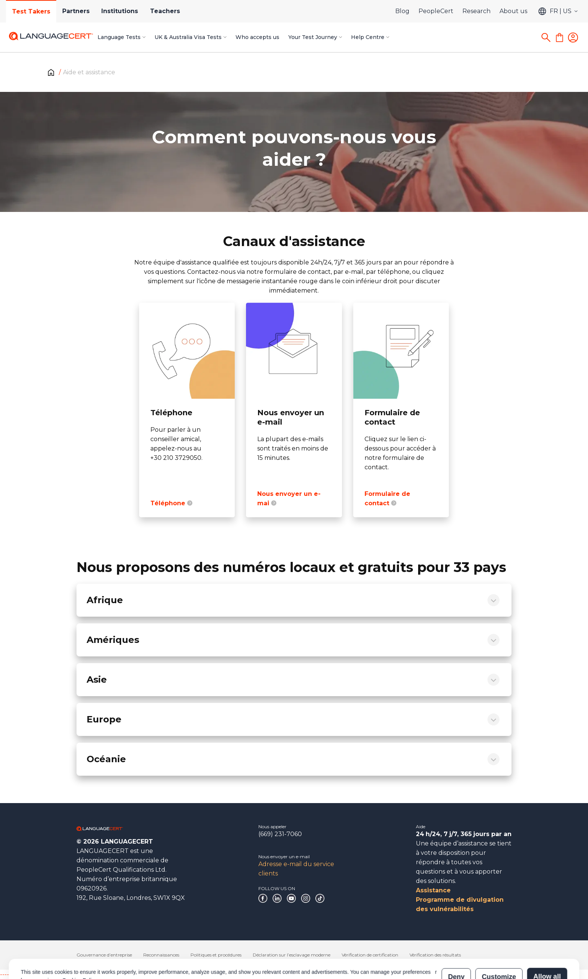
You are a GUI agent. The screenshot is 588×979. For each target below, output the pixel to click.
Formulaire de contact (387, 498)
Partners (76, 11)
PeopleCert (435, 11)
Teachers (165, 11)
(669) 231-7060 (280, 834)
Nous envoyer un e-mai (289, 498)
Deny (456, 942)
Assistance (433, 890)
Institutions (120, 11)
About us (513, 11)
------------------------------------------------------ (61, 974)
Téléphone (171, 503)
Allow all (547, 942)
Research (476, 11)
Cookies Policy (79, 946)
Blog (402, 11)
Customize (499, 942)
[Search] (546, 38)
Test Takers (31, 11)
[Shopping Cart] (560, 38)
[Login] (573, 38)
